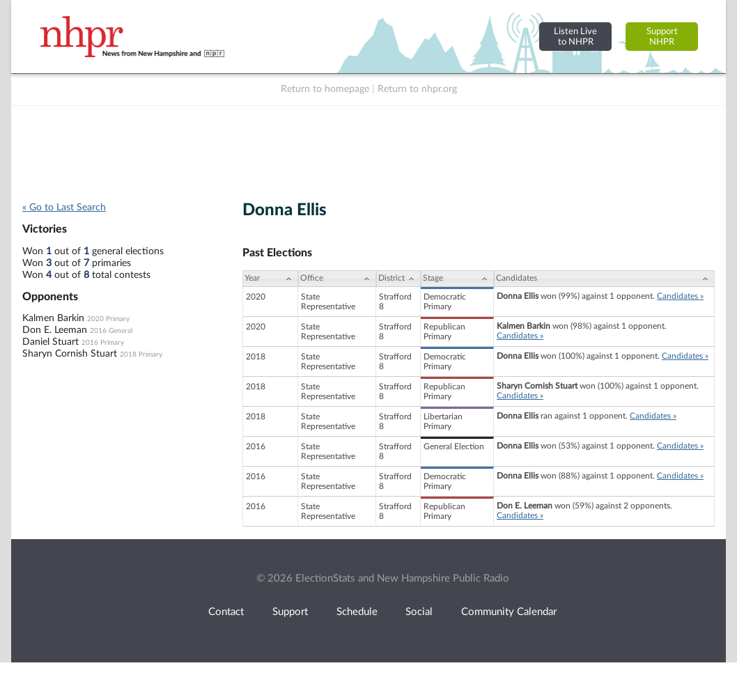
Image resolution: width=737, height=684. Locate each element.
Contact (226, 612)
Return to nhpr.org (417, 89)
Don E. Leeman (54, 330)
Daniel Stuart (50, 342)
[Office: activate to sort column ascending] (337, 278)
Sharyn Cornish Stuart (69, 354)
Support (290, 612)
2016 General (111, 330)
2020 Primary (108, 319)
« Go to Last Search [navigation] (64, 207)
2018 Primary (141, 354)
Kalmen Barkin (53, 318)
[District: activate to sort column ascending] (398, 278)
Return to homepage (325, 89)
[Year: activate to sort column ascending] (270, 278)
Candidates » (680, 296)
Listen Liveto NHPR (575, 36)
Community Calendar (509, 612)
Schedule (357, 612)
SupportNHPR (662, 36)
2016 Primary (103, 342)
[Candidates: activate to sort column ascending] (604, 278)
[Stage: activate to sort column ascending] (457, 278)
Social (419, 612)
